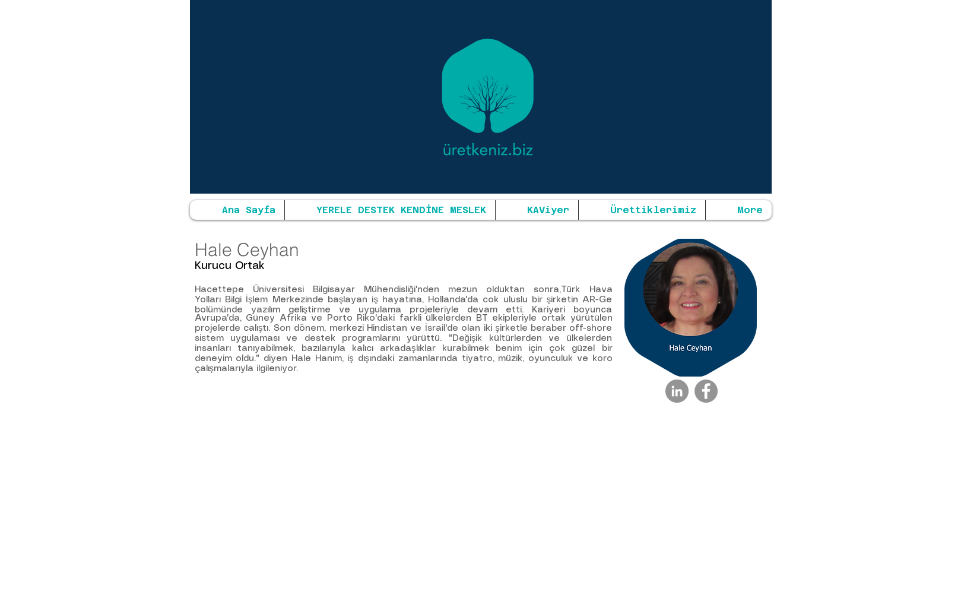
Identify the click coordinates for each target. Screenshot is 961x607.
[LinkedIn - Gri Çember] (677, 391)
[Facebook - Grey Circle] (706, 391)
